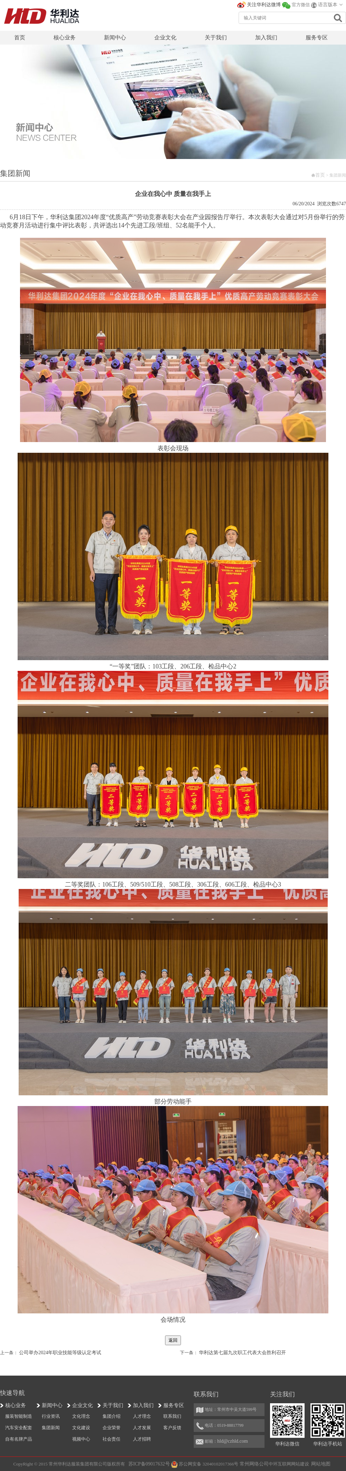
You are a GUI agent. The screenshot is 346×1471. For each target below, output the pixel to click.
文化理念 (81, 1416)
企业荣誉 (112, 1427)
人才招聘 (142, 1439)
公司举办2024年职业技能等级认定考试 (60, 1352)
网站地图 (320, 1464)
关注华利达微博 (264, 4)
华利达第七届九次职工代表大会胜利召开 (242, 1352)
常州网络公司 (254, 1464)
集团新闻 (51, 1427)
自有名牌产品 (18, 1439)
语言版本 (327, 4)
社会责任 (112, 1439)
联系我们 (172, 1416)
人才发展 (142, 1427)
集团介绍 (112, 1416)
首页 (320, 175)
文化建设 (81, 1427)
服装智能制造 (18, 1416)
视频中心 (81, 1439)
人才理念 (142, 1416)
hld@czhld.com (232, 1441)
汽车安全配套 (18, 1427)
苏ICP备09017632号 (149, 1464)
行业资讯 (51, 1416)
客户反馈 (172, 1427)
